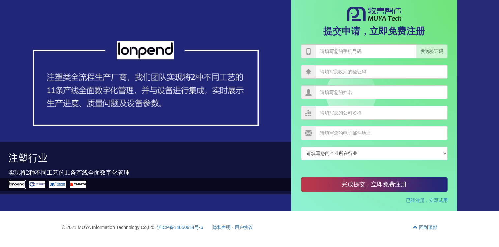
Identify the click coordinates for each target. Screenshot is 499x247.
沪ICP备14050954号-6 (180, 227)
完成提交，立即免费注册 (374, 184)
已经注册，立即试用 (427, 200)
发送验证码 (431, 51)
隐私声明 (221, 227)
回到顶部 (425, 227)
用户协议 (244, 227)
